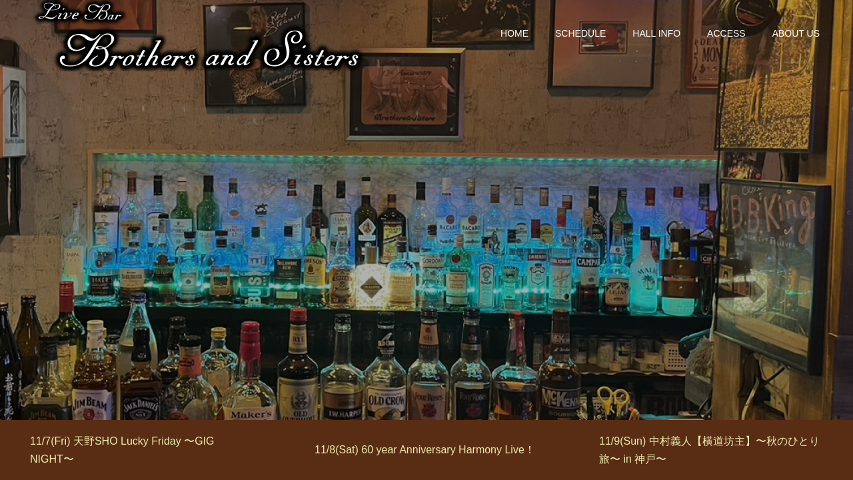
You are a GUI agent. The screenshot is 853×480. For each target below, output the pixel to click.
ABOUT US (796, 33)
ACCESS (726, 33)
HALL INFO (656, 33)
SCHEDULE (580, 33)
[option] (142, 450)
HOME (514, 33)
